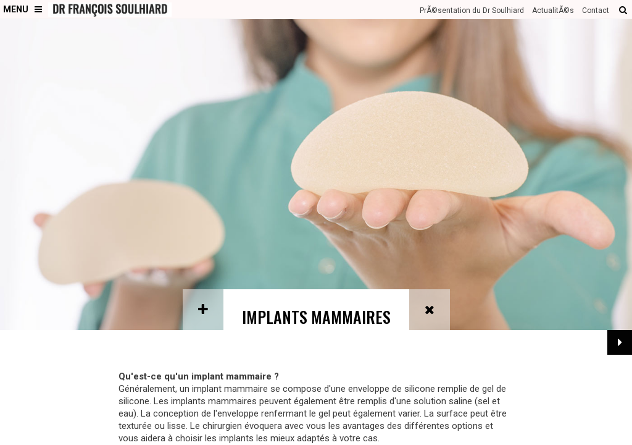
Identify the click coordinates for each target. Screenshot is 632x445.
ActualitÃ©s (553, 10)
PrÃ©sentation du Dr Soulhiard (472, 10)
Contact (595, 10)
